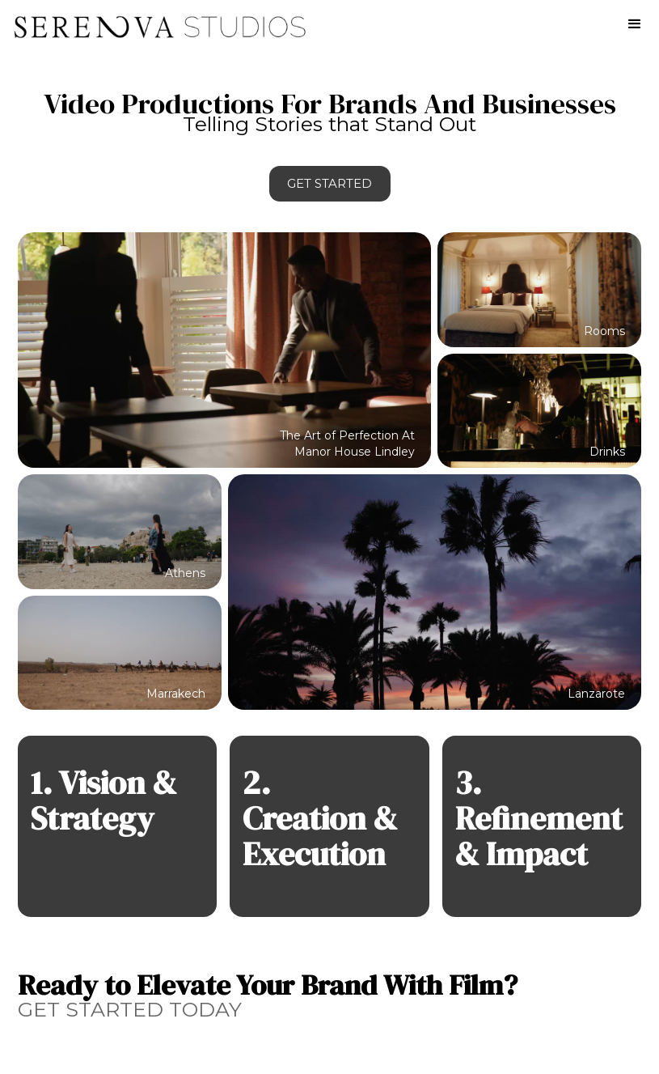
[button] (634, 24)
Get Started (329, 183)
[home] (154, 20)
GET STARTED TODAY (130, 1009)
